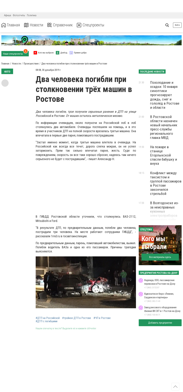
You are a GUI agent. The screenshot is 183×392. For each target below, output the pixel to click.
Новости (34, 25)
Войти (177, 25)
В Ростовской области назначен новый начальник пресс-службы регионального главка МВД (163, 127)
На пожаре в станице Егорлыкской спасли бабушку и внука (163, 155)
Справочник (61, 25)
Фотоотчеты (19, 15)
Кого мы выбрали (154, 243)
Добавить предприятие (160, 322)
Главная (10, 25)
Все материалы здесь (160, 257)
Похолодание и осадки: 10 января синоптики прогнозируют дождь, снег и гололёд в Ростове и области (164, 95)
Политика (31, 15)
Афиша (7, 15)
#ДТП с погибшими (46, 321)
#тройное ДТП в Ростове (76, 318)
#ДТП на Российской (48, 318)
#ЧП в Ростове (102, 318)
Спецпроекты (92, 25)
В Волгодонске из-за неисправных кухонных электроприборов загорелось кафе (164, 211)
